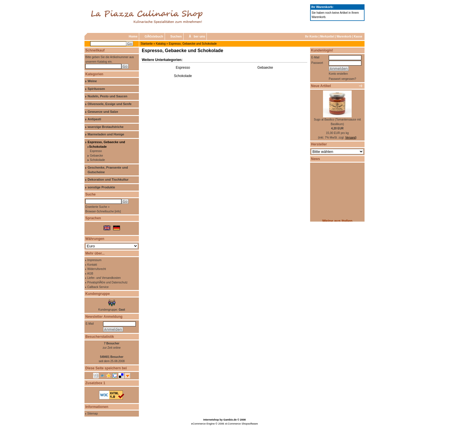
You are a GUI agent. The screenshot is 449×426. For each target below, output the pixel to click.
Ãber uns (197, 36)
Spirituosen (96, 88)
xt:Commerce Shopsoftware (241, 423)
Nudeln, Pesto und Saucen (107, 96)
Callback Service (98, 287)
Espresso (96, 151)
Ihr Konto (311, 36)
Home (133, 36)
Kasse (358, 36)
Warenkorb (343, 36)
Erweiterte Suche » (97, 206)
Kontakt (92, 264)
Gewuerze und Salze (103, 111)
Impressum (94, 260)
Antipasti (94, 119)
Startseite (147, 43)
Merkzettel (327, 36)
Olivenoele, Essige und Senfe (109, 104)
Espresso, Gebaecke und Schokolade (192, 43)
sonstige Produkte (101, 187)
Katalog (161, 43)
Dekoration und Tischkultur (108, 179)
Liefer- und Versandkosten (104, 277)
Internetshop (211, 419)
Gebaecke (96, 155)
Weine (92, 81)
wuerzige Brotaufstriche (105, 127)
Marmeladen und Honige (106, 134)
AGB (90, 273)
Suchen (176, 36)
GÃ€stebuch (154, 36)
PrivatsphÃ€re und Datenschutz (107, 282)
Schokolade (97, 159)
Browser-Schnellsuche (99, 211)
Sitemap (92, 413)
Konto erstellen (338, 73)
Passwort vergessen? (342, 78)
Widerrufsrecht (96, 269)
